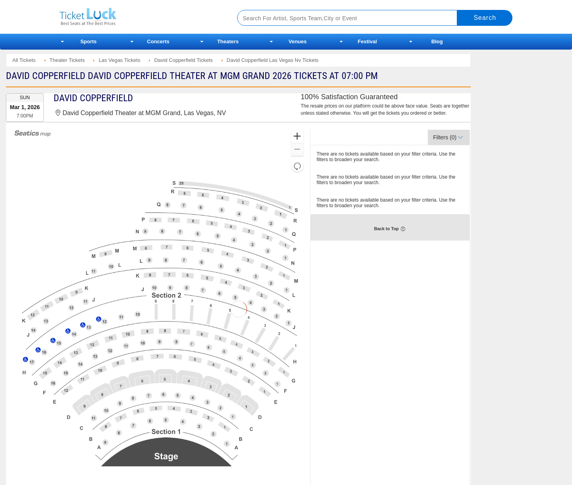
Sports (88, 41)
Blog (437, 41)
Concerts (158, 41)
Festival (367, 41)
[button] (297, 136)
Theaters (228, 41)
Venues (297, 41)
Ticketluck (139, 17)
